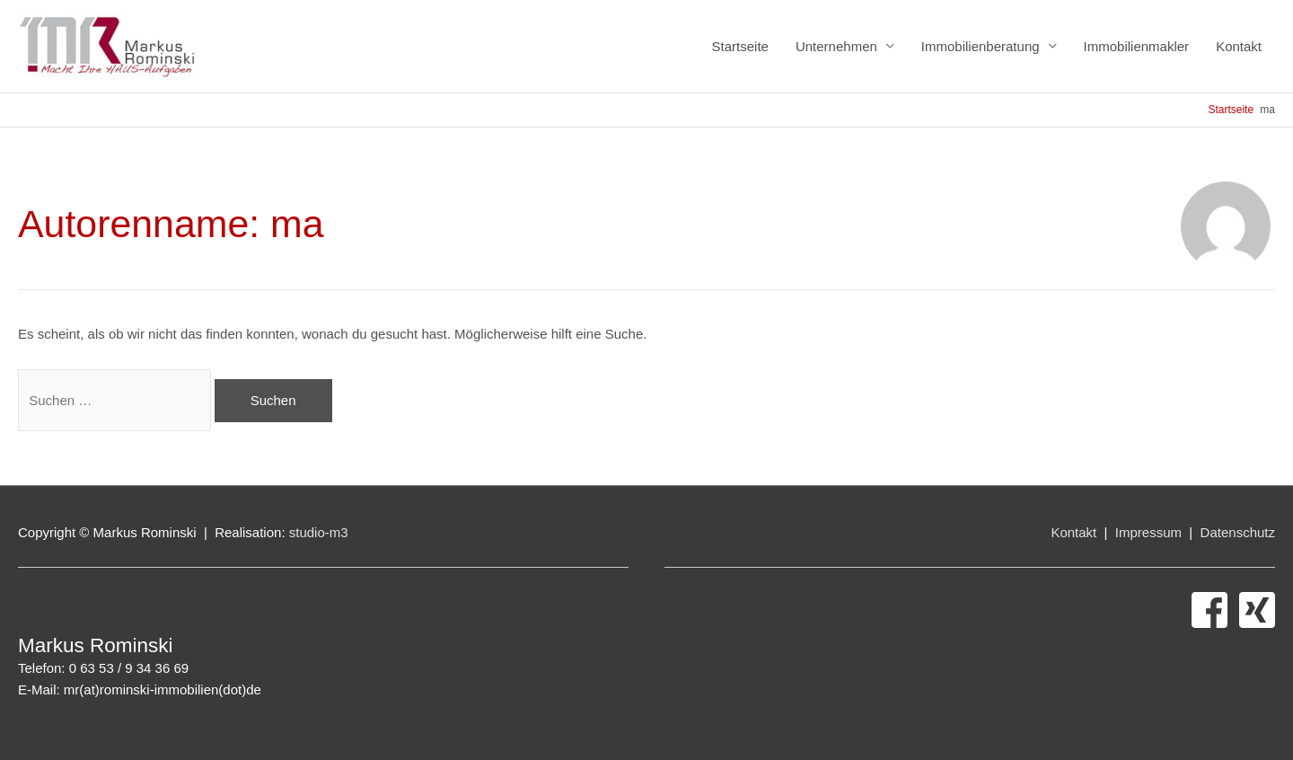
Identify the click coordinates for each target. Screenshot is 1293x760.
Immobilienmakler (1137, 46)
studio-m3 (318, 532)
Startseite (740, 46)
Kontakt (1239, 46)
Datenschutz (1238, 532)
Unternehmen (836, 46)
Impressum (1150, 532)
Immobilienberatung (980, 46)
